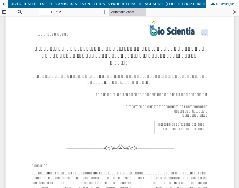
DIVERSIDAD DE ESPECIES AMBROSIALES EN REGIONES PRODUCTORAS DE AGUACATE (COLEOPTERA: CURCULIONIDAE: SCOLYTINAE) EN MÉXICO (124, 3)
